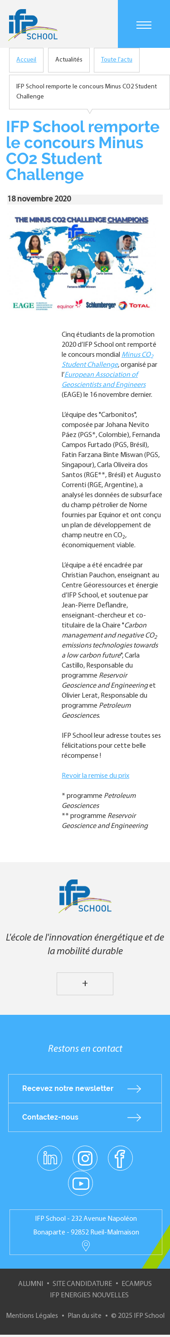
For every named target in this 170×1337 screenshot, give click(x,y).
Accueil (26, 60)
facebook (120, 1158)
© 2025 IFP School (138, 1316)
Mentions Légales (32, 1316)
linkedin (50, 1153)
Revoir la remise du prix (95, 776)
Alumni (30, 1284)
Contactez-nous (50, 1117)
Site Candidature (82, 1284)
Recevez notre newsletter (67, 1088)
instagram (85, 1158)
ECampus (136, 1284)
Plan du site (85, 1316)
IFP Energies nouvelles (89, 1295)
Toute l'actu (116, 60)
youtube (80, 1183)
